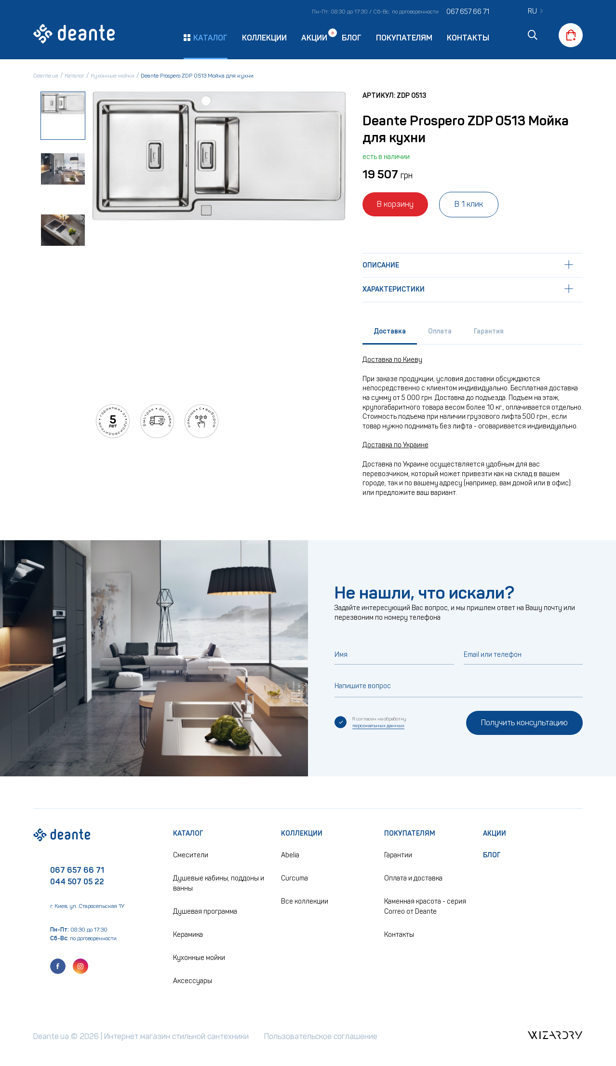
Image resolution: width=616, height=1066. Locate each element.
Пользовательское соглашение (320, 1036)
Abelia (290, 855)
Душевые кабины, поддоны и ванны (218, 883)
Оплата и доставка (413, 878)
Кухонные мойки (199, 958)
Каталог (188, 833)
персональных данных (378, 726)
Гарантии (398, 855)
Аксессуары (192, 981)
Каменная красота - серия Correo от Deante (425, 906)
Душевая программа (205, 911)
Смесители (190, 855)
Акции (314, 37)
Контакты (468, 37)
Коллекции (264, 37)
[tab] (389, 333)
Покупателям (404, 37)
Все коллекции (304, 901)
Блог (352, 37)
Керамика (188, 935)
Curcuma (294, 878)
